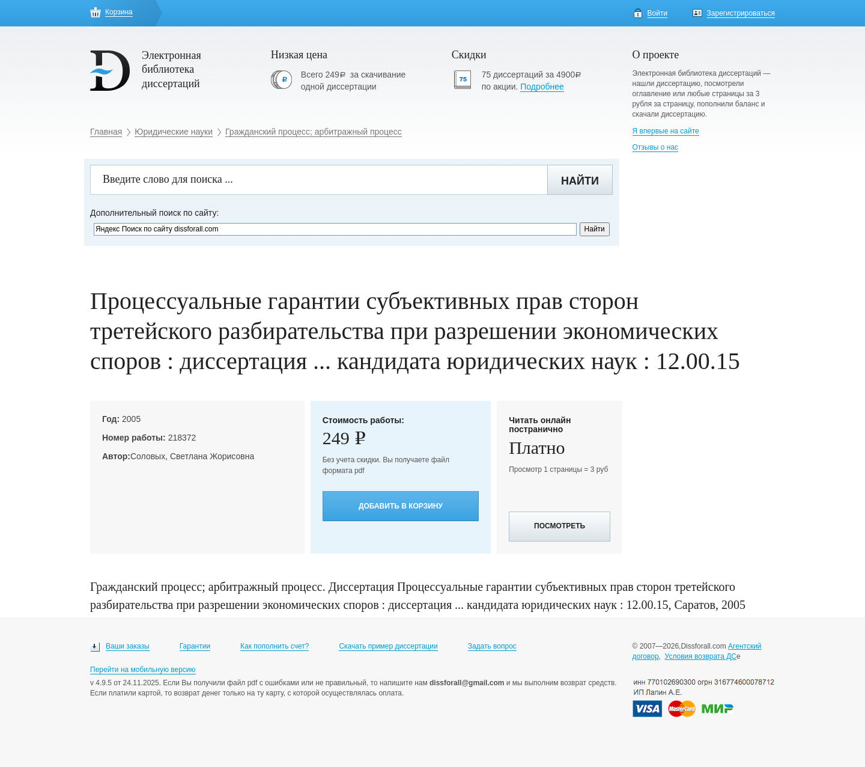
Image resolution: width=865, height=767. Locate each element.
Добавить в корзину (401, 506)
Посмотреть (559, 526)
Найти (580, 181)
